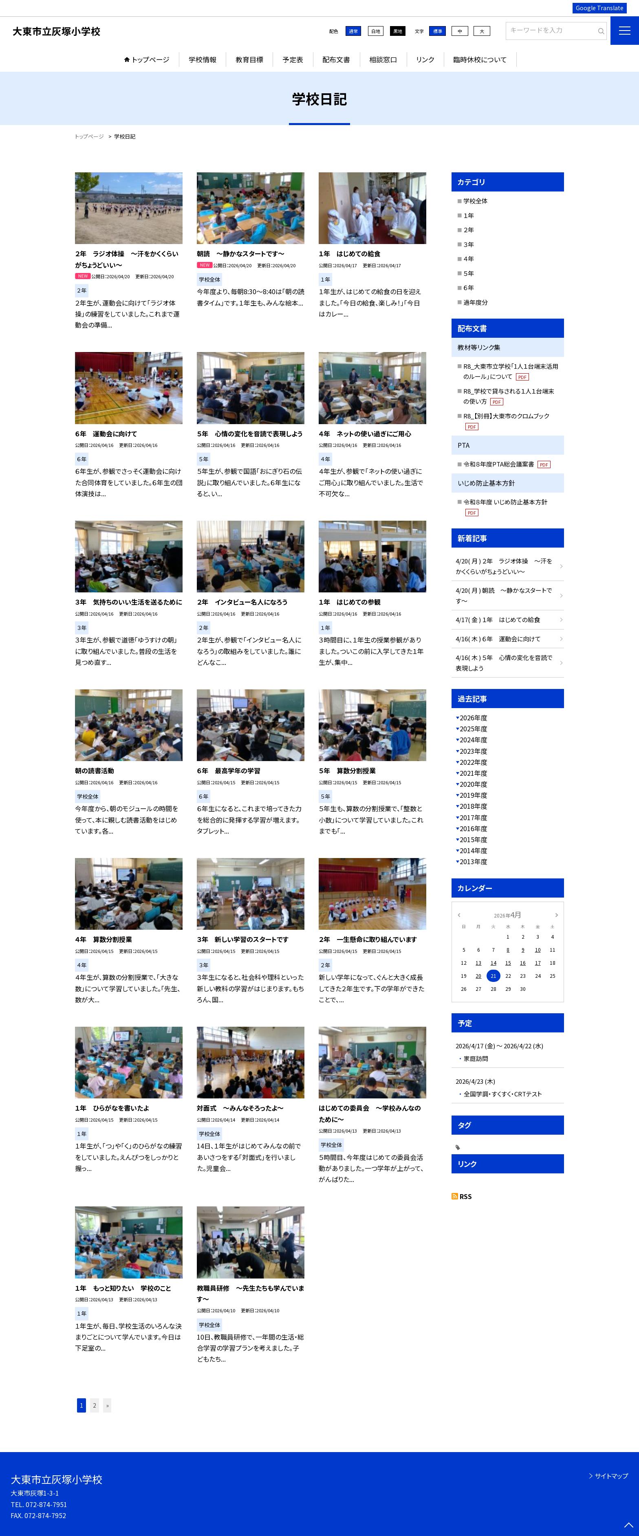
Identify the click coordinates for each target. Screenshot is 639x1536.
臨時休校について (480, 59)
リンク (425, 59)
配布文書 (336, 59)
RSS (466, 1196)
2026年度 (473, 717)
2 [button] (94, 1405)
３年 (468, 244)
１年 (468, 215)
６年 (468, 287)
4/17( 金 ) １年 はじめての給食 (498, 619)
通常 (353, 31)
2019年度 (473, 795)
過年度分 (475, 302)
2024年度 (473, 739)
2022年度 (473, 762)
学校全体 (475, 200)
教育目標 (249, 59)
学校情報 (202, 59)
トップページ (151, 59)
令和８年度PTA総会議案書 (507, 464)
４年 (468, 258)
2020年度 (473, 784)
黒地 (397, 31)
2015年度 (473, 839)
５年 (468, 273)
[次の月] (556, 914)
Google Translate (600, 8)
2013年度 (473, 861)
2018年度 (473, 806)
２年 (468, 229)
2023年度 (473, 751)
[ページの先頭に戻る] (629, 1526)
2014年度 (473, 850)
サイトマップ (611, 1476)
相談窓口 (383, 59)
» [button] (107, 1405)
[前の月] (459, 914)
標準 (437, 31)
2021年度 (473, 773)
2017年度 (473, 817)
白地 (375, 31)
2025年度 (473, 728)
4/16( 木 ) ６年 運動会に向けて (498, 638)
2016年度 (473, 828)
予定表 (292, 59)
